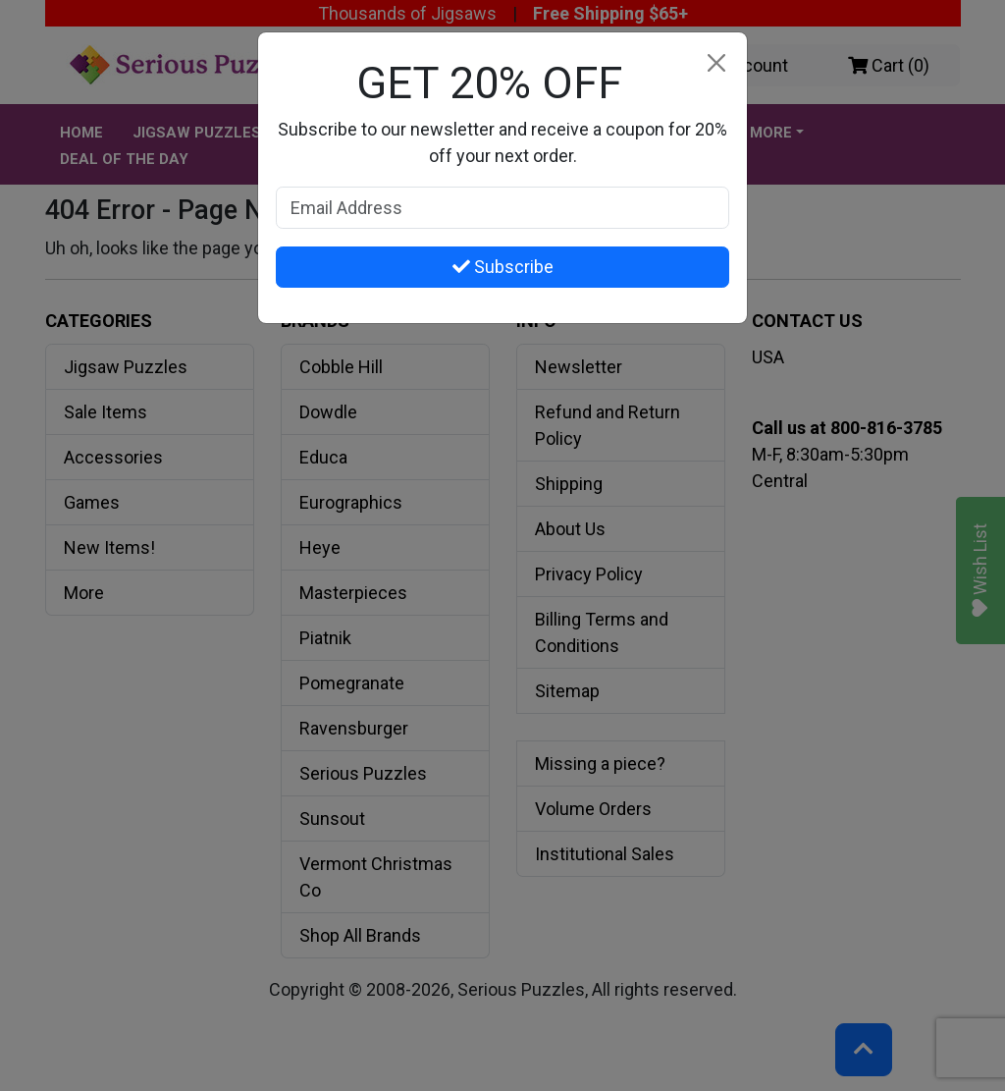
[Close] (716, 63)
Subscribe (503, 266)
